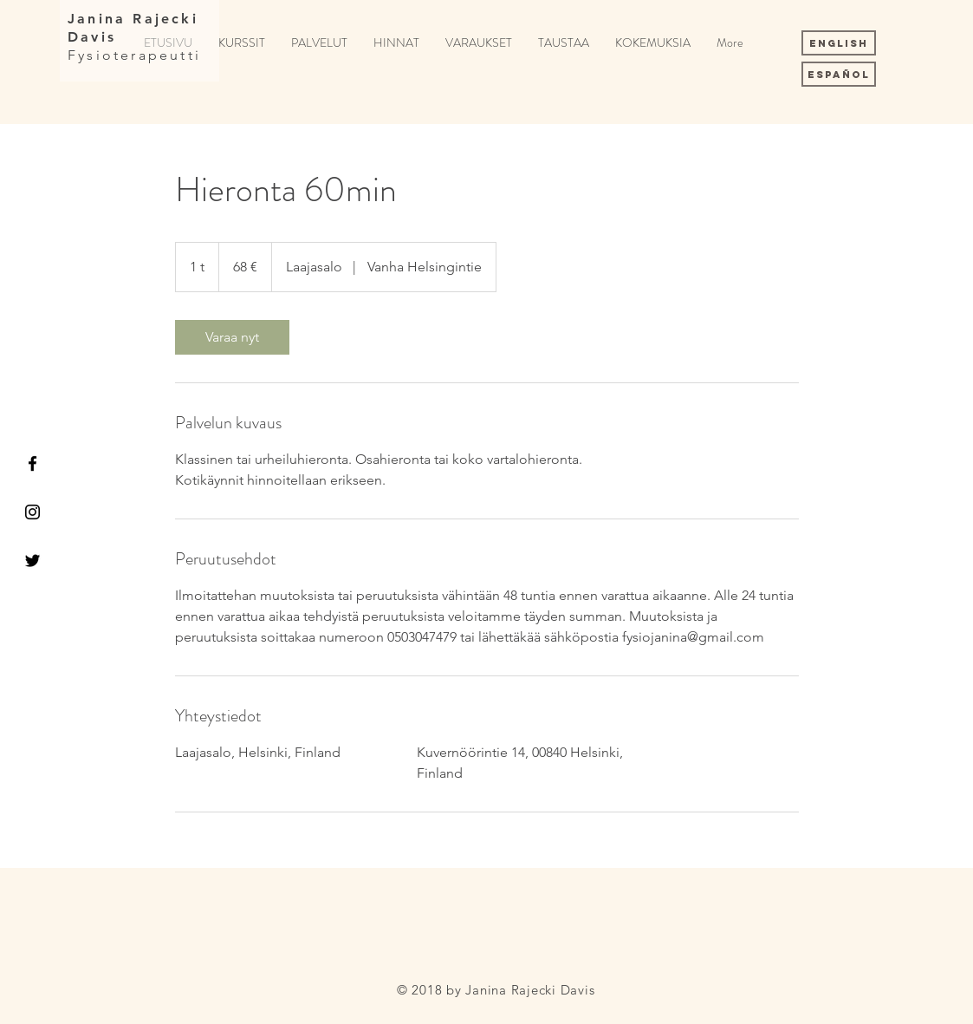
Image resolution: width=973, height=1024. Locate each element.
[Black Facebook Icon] (32, 463)
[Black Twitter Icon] (32, 561)
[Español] (838, 74)
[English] (838, 42)
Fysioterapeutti (134, 55)
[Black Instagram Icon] (32, 512)
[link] (232, 337)
